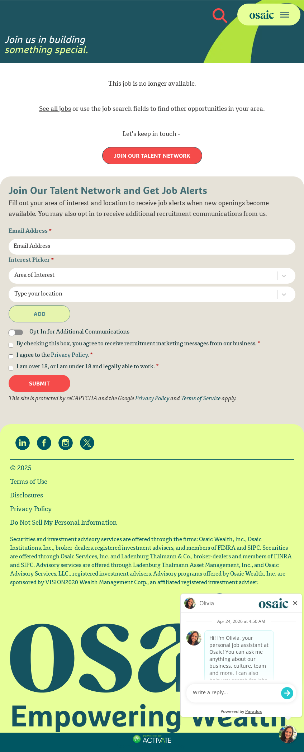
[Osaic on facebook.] (46, 442)
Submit (39, 383)
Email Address (30, 231)
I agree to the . (54, 355)
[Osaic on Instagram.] (67, 442)
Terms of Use (28, 482)
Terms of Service (200, 399)
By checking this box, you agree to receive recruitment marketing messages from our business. (138, 344)
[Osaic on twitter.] (89, 442)
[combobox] (138, 275)
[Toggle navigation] (268, 14)
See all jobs (55, 109)
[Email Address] (152, 247)
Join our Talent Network (152, 155)
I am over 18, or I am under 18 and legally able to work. (87, 367)
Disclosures (26, 495)
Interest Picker (31, 260)
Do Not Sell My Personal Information (63, 523)
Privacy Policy (69, 355)
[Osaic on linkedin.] (24, 442)
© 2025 (21, 468)
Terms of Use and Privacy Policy (151, 746)
